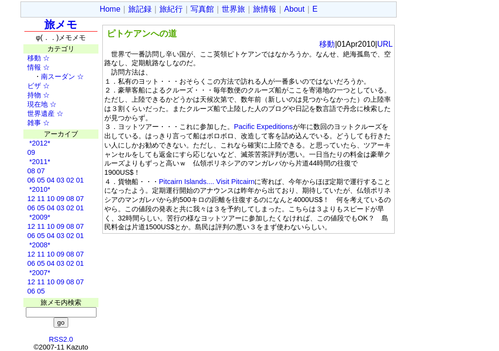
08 (31, 171)
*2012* (38, 143)
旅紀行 (171, 9)
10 (51, 199)
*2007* (38, 273)
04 (51, 180)
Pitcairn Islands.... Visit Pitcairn (206, 181)
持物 (30, 95)
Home (109, 9)
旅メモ (60, 24)
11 (41, 199)
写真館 (202, 9)
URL (385, 44)
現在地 (34, 104)
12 (31, 199)
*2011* (38, 162)
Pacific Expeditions (263, 126)
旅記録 (140, 9)
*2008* (38, 245)
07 (41, 171)
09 (31, 152)
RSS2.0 (61, 339)
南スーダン (58, 76)
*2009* (38, 217)
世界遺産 (37, 113)
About (294, 9)
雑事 (30, 123)
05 (41, 180)
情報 (30, 67)
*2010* (38, 189)
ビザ (30, 86)
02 (70, 180)
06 (31, 180)
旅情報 (264, 9)
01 (80, 180)
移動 (30, 58)
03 (60, 180)
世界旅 (233, 9)
